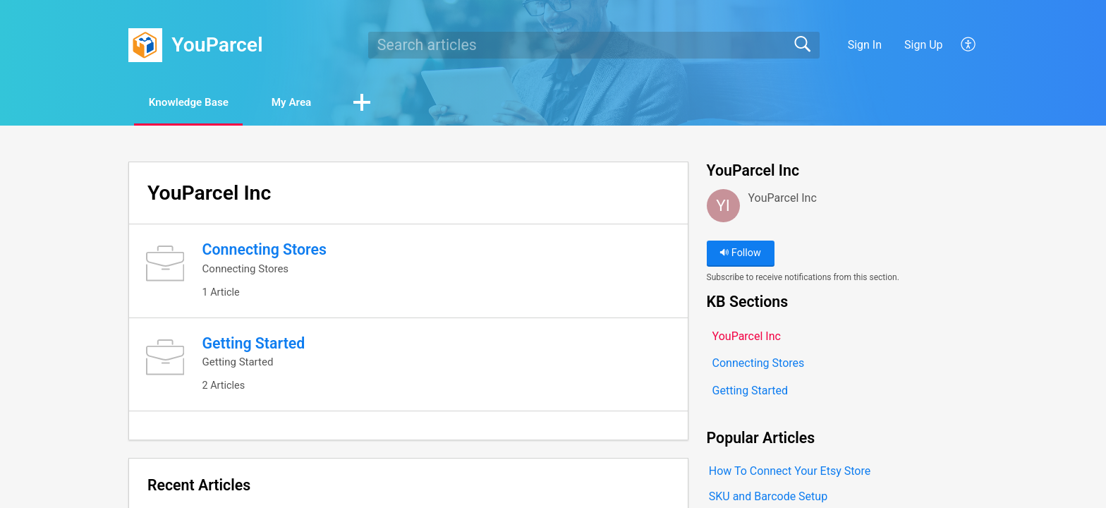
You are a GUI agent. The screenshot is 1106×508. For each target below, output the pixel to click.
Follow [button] (740, 254)
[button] (969, 45)
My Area (307, 102)
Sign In (865, 45)
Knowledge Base (195, 102)
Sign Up (923, 45)
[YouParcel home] (145, 45)
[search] (594, 45)
